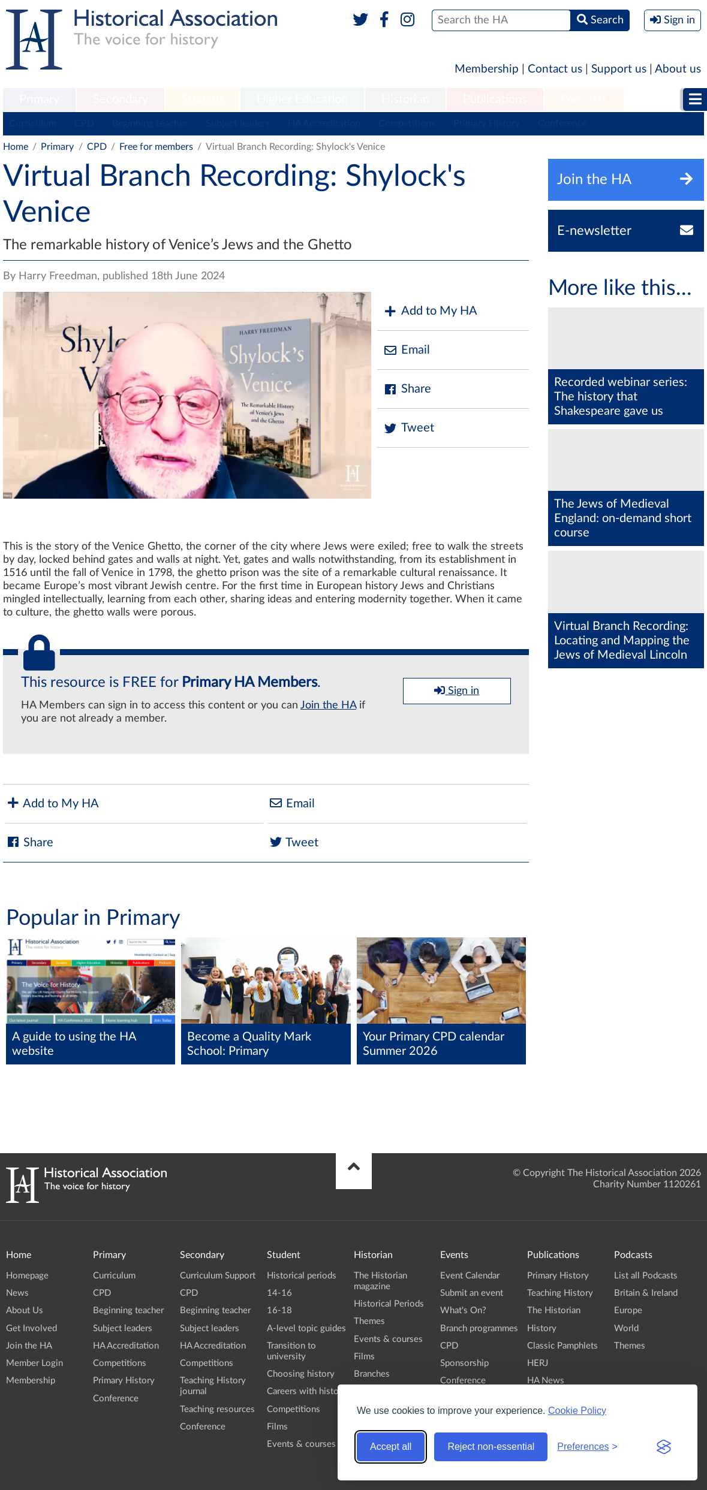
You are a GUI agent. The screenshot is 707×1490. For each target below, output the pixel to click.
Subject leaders (238, 123)
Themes (369, 1321)
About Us (24, 1310)
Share (407, 389)
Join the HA (328, 705)
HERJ (537, 1363)
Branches (372, 1374)
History (541, 1328)
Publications (495, 99)
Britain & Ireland (646, 1293)
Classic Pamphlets (562, 1345)
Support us (618, 69)
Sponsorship (464, 1363)
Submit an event (471, 1293)
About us (678, 69)
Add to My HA (430, 311)
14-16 (279, 1293)
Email (406, 350)
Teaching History (560, 1293)
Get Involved (31, 1328)
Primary (39, 99)
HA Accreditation (324, 123)
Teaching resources (217, 1409)
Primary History (486, 123)
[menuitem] (39, 100)
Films (277, 1426)
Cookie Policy (577, 1410)
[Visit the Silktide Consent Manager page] (663, 1446)
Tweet (408, 428)
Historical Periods (389, 1303)
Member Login (34, 1363)
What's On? (463, 1310)
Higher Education (302, 99)
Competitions (406, 123)
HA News (545, 1380)
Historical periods (301, 1275)
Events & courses (301, 1444)
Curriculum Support (217, 1275)
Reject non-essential (490, 1446)
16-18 (279, 1310)
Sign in (456, 690)
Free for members (156, 147)
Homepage (27, 1275)
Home (15, 147)
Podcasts (584, 99)
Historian (405, 99)
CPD (84, 123)
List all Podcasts (646, 1275)
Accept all (390, 1446)
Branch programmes (479, 1328)
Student (202, 99)
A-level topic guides (306, 1328)
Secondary (120, 99)
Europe (628, 1310)
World (626, 1328)
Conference (562, 123)
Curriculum (32, 123)
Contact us (555, 69)
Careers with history (307, 1391)
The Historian (553, 1310)
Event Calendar (470, 1275)
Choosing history (301, 1374)
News (17, 1293)
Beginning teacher (150, 123)
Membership (487, 69)
